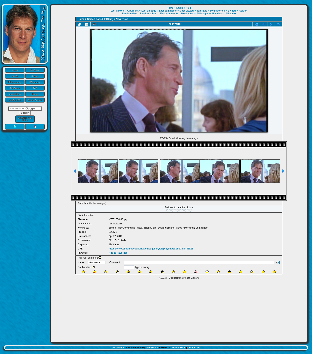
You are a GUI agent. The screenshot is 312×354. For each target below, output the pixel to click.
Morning (189, 227)
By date (232, 10)
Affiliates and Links (25, 119)
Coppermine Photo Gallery (184, 278)
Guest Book (178, 347)
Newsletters (15, 94)
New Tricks (122, 19)
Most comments (169, 13)
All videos (217, 13)
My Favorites (217, 10)
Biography (35, 82)
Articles (35, 70)
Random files (129, 13)
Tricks (147, 227)
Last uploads (148, 10)
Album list (132, 10)
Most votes (187, 13)
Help (188, 8)
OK (278, 262)
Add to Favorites (118, 252)
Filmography (14, 82)
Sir (154, 227)
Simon (112, 227)
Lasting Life (15, 100)
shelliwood (152, 347)
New (139, 227)
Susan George (34, 100)
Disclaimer (118, 347)
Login (179, 8)
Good (179, 227)
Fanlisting (15, 88)
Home (15, 70)
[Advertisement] (178, 310)
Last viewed (117, 10)
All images (203, 13)
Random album (148, 13)
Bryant (170, 227)
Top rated (202, 10)
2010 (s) (108, 19)
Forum (35, 76)
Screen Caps (94, 19)
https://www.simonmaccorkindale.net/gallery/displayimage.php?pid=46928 (151, 248)
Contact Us (193, 347)
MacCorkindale (126, 227)
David (161, 227)
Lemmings (202, 227)
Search (243, 10)
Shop (35, 94)
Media (15, 76)
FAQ (35, 88)
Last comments (167, 10)
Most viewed (186, 10)
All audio (231, 13)
